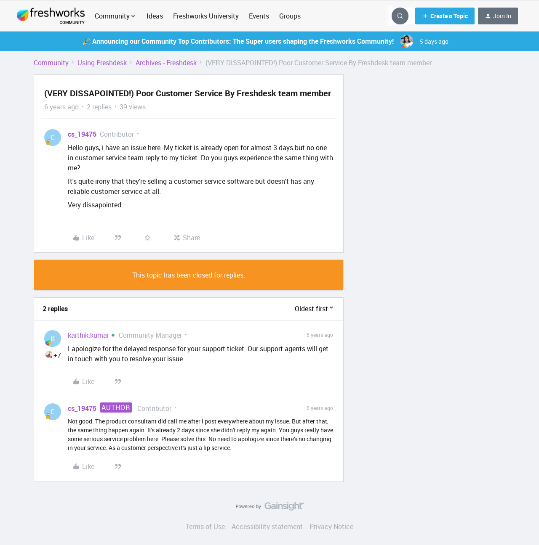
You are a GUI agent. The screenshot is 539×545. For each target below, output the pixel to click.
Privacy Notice (331, 526)
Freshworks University (206, 16)
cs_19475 (82, 134)
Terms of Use (205, 526)
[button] (445, 16)
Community (51, 62)
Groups (290, 16)
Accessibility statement (267, 526)
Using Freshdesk (102, 62)
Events (259, 16)
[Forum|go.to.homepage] (51, 16)
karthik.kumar (88, 335)
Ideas (155, 16)
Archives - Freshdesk (166, 62)
